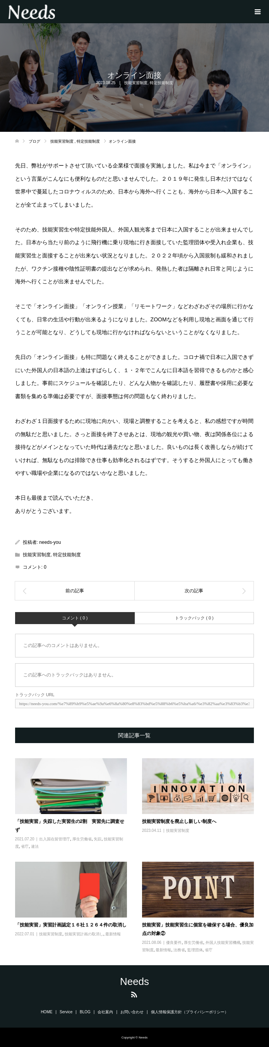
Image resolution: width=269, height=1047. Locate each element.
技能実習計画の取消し (84, 934)
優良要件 (174, 942)
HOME (46, 1012)
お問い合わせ (132, 1012)
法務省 (179, 950)
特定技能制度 (161, 83)
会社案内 (105, 1012)
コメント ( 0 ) (75, 618)
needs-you (50, 542)
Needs (134, 981)
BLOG (85, 1012)
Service (66, 1012)
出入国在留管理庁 (54, 839)
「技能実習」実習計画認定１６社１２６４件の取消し (71, 925)
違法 (35, 846)
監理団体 (195, 950)
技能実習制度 (135, 83)
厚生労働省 (82, 839)
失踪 (97, 839)
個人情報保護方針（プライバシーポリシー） (189, 1012)
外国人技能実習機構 (223, 942)
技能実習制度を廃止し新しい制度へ (179, 821)
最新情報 (113, 934)
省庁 (25, 846)
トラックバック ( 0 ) (194, 618)
